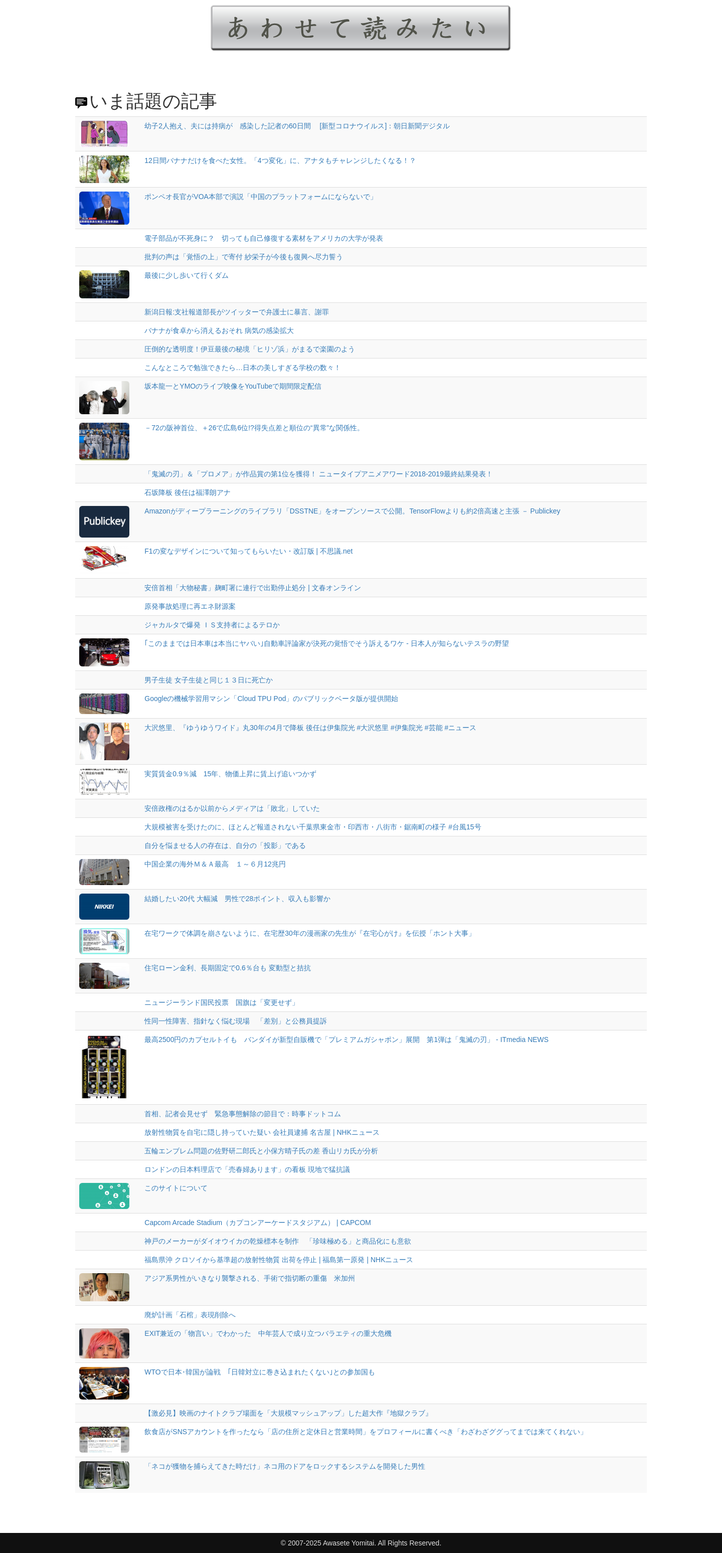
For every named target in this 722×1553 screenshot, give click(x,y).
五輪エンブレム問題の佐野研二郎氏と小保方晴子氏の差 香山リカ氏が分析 (261, 1151)
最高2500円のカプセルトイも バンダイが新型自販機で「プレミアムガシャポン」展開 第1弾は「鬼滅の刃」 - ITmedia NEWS (346, 1040)
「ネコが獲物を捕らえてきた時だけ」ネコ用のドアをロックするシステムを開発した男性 (284, 1466)
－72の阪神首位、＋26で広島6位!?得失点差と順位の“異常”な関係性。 (254, 428)
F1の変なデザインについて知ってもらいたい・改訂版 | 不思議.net (248, 551)
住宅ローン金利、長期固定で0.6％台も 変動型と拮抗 (227, 968)
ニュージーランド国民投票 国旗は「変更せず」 (221, 1002)
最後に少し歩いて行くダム (186, 275)
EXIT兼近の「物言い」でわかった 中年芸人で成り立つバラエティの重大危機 (268, 1333)
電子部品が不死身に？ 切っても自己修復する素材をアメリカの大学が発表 (263, 238)
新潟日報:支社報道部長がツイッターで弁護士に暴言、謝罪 (236, 312)
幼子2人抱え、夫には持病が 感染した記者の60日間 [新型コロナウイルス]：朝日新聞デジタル (297, 126)
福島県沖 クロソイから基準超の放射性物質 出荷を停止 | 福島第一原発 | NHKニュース (278, 1260)
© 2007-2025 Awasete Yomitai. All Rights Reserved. (361, 1543)
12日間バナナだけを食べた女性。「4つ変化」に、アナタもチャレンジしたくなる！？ (280, 160)
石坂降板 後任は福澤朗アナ (187, 492)
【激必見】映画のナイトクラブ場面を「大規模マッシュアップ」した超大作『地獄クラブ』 (288, 1413)
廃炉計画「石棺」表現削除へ (190, 1315)
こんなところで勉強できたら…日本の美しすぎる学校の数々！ (242, 368)
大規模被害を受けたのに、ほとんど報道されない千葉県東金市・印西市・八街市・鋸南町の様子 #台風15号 (312, 827)
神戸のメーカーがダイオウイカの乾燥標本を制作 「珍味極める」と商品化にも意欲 (281, 1241)
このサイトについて (176, 1188)
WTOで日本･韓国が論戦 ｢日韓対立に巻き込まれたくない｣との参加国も (259, 1372)
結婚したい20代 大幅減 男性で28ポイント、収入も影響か (237, 899)
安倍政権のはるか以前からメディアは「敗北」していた (232, 808)
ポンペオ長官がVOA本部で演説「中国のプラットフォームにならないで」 (260, 197)
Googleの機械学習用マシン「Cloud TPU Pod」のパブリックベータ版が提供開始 (271, 699)
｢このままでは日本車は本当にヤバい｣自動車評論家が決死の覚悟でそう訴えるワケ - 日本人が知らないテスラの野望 (326, 643)
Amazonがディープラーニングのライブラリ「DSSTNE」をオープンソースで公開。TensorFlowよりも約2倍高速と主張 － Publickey (352, 511)
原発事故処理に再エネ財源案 (190, 606)
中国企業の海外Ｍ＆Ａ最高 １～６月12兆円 (215, 864)
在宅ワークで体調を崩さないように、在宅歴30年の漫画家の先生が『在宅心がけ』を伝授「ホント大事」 (309, 933)
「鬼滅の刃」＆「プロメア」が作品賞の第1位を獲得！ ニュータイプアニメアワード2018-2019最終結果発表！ (318, 474)
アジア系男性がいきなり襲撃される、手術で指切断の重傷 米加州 (249, 1278)
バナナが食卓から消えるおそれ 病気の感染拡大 (219, 330)
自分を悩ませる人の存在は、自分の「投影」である (225, 845)
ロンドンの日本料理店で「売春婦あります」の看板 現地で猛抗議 (247, 1169)
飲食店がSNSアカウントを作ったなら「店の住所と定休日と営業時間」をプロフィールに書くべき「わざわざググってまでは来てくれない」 (365, 1432)
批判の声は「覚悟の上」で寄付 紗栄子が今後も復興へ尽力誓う (243, 257)
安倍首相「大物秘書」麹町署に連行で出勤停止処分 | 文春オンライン (252, 588)
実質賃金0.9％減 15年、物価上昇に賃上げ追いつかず (230, 774)
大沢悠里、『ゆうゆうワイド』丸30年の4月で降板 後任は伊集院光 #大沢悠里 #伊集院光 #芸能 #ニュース (310, 728)
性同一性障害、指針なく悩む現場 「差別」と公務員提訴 (235, 1021)
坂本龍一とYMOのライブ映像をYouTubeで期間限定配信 (232, 386)
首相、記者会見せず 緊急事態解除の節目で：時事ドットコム (242, 1114)
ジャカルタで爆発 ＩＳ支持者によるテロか (212, 625)
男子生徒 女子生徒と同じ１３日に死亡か (208, 680)
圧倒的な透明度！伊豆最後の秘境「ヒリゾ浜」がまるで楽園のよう (249, 349)
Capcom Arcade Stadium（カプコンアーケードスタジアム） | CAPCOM (257, 1223)
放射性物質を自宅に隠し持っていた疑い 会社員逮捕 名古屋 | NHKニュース (262, 1132)
